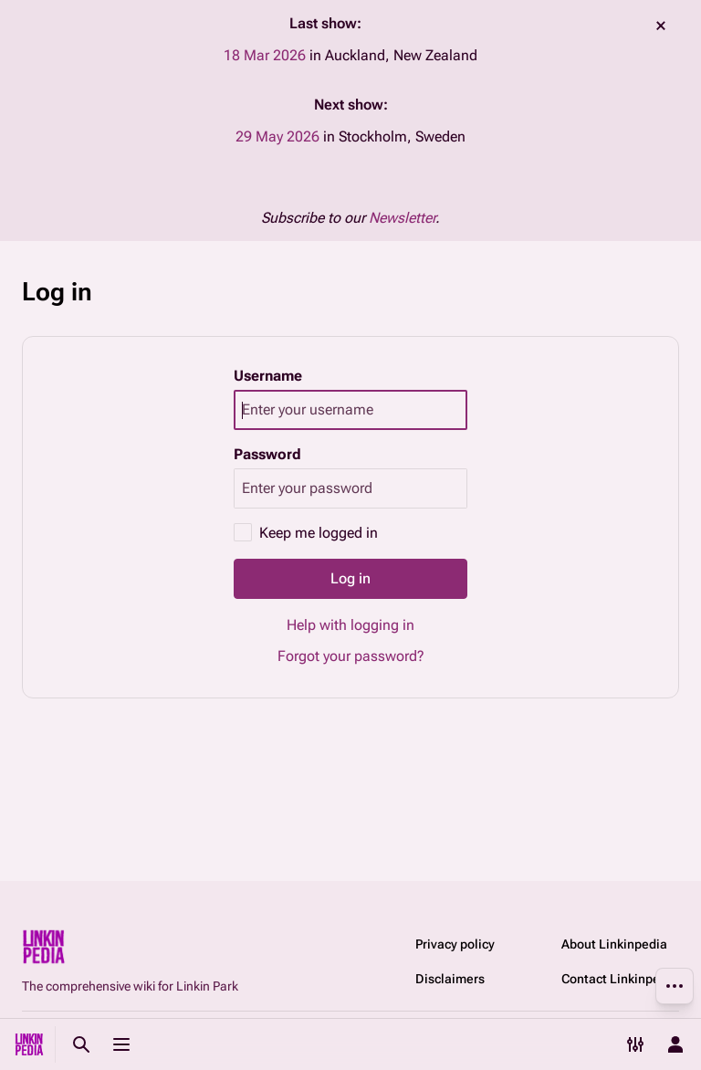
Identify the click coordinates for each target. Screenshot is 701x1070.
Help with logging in (350, 625)
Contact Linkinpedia (619, 978)
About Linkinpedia (614, 944)
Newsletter (402, 217)
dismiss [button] (661, 26)
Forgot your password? (350, 656)
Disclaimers (450, 978)
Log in (350, 578)
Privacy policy (455, 944)
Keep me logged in (318, 532)
